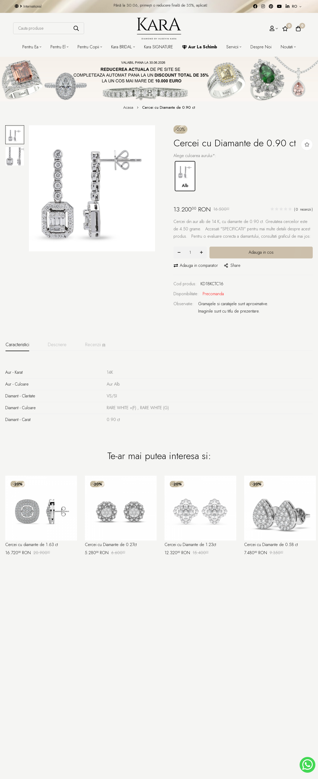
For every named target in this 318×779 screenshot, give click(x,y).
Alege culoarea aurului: (194, 156)
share (232, 265)
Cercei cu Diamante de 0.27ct (111, 545)
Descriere (57, 344)
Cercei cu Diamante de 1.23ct (190, 545)
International (28, 6)
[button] (297, 6)
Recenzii (95, 344)
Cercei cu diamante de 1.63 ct (31, 545)
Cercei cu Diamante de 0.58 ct (271, 545)
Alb (185, 176)
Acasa (129, 107)
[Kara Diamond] (159, 28)
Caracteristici (17, 344)
